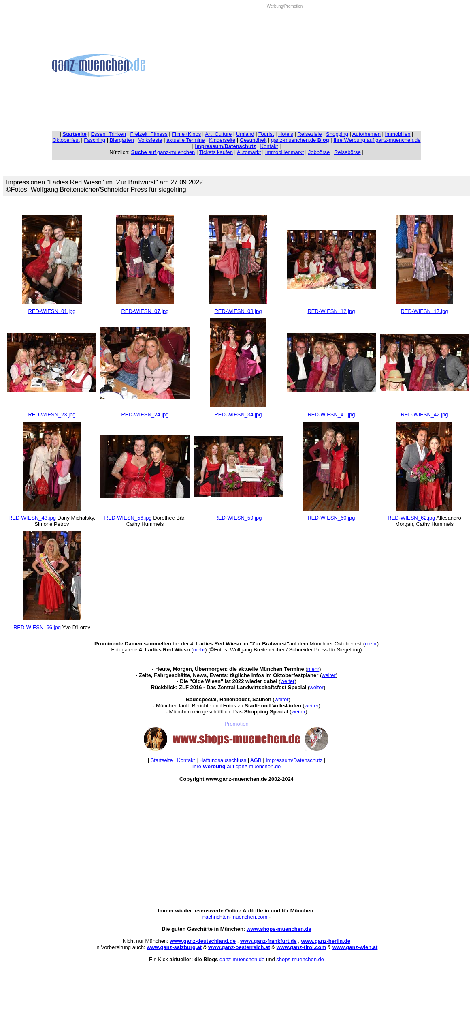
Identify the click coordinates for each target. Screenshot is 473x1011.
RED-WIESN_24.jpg (144, 414)
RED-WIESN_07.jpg (144, 311)
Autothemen (366, 134)
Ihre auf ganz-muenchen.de (236, 766)
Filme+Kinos (186, 134)
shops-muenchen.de (300, 959)
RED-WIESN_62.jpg (411, 518)
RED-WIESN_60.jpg (331, 518)
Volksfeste (150, 140)
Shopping (337, 134)
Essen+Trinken (108, 134)
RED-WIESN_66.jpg (37, 627)
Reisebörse (347, 152)
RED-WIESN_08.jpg (238, 311)
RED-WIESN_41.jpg (331, 414)
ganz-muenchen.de (300, 140)
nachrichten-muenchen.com (234, 917)
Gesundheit (253, 140)
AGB (255, 760)
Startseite (162, 760)
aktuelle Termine (185, 140)
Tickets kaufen (216, 152)
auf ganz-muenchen (163, 152)
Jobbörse (319, 152)
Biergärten (122, 140)
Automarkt (249, 152)
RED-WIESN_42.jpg (424, 414)
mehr (371, 643)
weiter (329, 675)
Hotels (285, 134)
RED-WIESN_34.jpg (238, 414)
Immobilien (398, 134)
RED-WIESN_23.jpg (51, 414)
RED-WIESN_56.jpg (128, 518)
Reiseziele (309, 134)
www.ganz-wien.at (354, 947)
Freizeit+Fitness (149, 134)
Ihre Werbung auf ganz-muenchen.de (376, 140)
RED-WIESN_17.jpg (424, 311)
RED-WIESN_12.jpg (331, 311)
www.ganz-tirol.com (301, 947)
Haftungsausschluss (222, 760)
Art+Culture (218, 134)
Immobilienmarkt (284, 152)
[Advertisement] (285, 65)
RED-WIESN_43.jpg (32, 518)
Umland (245, 134)
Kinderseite (222, 140)
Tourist (266, 134)
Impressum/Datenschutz (294, 760)
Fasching (94, 140)
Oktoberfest (66, 140)
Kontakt (269, 146)
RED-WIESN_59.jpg (238, 518)
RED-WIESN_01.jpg (51, 311)
